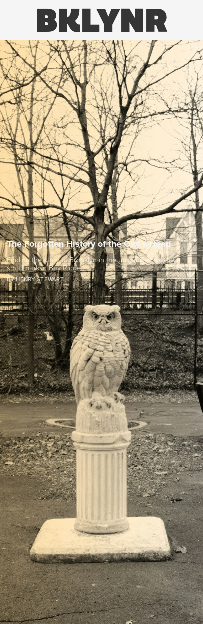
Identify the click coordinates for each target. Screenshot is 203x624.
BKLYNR (101, 20)
